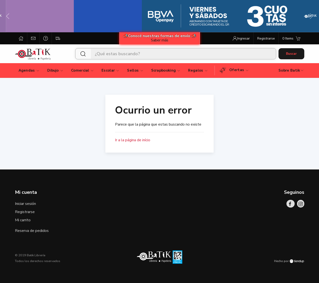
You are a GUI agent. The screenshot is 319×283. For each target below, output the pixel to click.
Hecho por (289, 261)
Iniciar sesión (25, 203)
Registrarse (25, 212)
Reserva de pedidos (32, 230)
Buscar (291, 53)
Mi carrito (23, 220)
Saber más (159, 40)
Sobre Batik (291, 70)
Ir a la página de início (132, 140)
